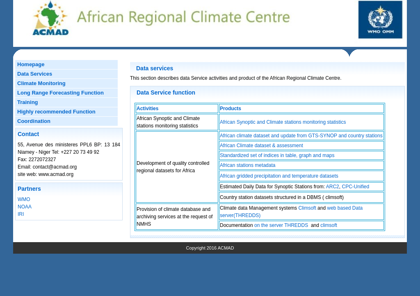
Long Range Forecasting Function (60, 93)
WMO (24, 199)
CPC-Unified (355, 187)
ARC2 (332, 187)
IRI (21, 214)
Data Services (34, 74)
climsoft (328, 225)
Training (27, 102)
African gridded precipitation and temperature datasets (279, 176)
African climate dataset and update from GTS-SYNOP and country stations (301, 136)
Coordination (33, 121)
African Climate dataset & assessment (261, 145)
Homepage (30, 64)
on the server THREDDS (281, 225)
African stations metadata (247, 165)
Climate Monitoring (41, 83)
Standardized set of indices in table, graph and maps (277, 155)
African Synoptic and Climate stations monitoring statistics (283, 122)
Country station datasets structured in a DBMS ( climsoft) (282, 197)
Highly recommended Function (56, 112)
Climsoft (307, 208)
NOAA (25, 207)
